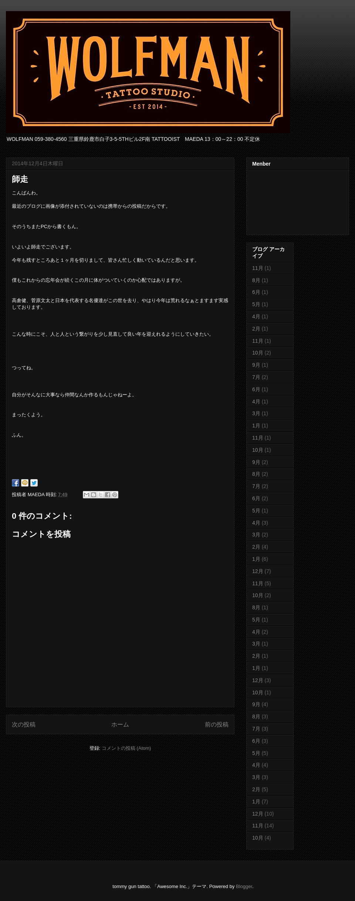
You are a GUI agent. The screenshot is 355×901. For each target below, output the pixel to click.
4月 (256, 316)
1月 (256, 426)
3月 (256, 413)
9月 (256, 365)
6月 (256, 292)
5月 (256, 304)
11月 (257, 268)
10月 (257, 353)
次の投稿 (24, 724)
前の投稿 (217, 724)
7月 (256, 377)
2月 (256, 329)
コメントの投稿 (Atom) (126, 748)
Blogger (244, 886)
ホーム (120, 724)
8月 (256, 280)
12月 (257, 571)
